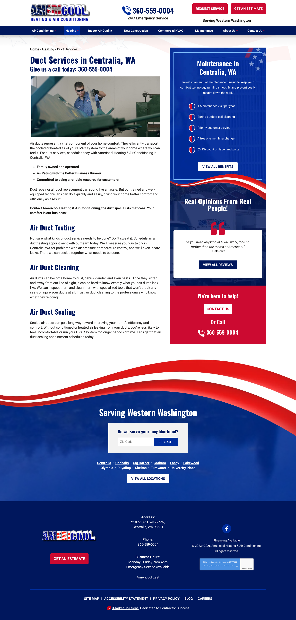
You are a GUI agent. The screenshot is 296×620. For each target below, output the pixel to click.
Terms (250, 568)
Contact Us (218, 309)
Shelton (141, 468)
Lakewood (191, 463)
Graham (160, 463)
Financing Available (227, 540)
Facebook (226, 528)
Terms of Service (229, 566)
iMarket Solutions (125, 608)
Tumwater (158, 468)
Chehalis (122, 463)
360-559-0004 (148, 10)
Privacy (244, 568)
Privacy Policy (215, 566)
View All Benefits (217, 167)
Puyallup (124, 468)
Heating (48, 49)
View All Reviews (218, 265)
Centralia (104, 463)
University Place (182, 468)
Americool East (148, 577)
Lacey (174, 463)
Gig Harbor (141, 463)
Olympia (107, 468)
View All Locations (148, 479)
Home (34, 49)
